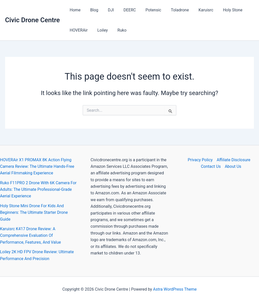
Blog (92, 10)
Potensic (146, 10)
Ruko (118, 30)
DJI (107, 10)
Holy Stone (221, 10)
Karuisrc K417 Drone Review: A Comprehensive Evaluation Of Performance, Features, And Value (30, 235)
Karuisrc (196, 10)
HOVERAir (78, 30)
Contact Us (211, 166)
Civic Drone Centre (32, 20)
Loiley (100, 30)
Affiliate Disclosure (233, 159)
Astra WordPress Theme (175, 289)
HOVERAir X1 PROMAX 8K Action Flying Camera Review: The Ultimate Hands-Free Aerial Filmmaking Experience (37, 166)
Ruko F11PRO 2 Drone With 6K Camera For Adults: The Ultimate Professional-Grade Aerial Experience (38, 189)
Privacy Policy (200, 159)
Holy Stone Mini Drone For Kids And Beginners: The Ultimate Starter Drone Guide (34, 212)
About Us (233, 166)
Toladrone (171, 10)
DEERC (124, 10)
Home (74, 10)
